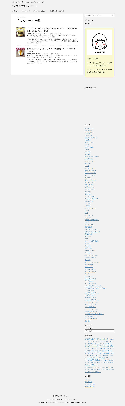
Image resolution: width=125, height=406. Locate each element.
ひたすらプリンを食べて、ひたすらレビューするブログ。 (62, 399)
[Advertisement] (99, 107)
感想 (40, 35)
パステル (87, 203)
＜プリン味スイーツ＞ (92, 316)
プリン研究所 (89, 215)
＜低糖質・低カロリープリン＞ (94, 314)
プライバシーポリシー (40, 11)
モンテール (88, 248)
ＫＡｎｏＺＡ (89, 276)
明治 (86, 238)
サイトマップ (25, 11)
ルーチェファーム (90, 257)
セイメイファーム (90, 180)
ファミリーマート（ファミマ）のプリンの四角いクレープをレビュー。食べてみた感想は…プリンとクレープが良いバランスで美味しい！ (99, 348)
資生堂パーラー (90, 168)
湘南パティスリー (90, 170)
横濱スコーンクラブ (91, 255)
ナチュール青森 (90, 196)
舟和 (86, 213)
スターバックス (90, 175)
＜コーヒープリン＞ (91, 309)
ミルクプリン (53, 55)
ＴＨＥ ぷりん (89, 281)
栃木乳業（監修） (90, 189)
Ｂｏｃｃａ (64, 55)
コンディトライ (90, 161)
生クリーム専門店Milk (91, 199)
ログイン (87, 379)
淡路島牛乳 (88, 130)
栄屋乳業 (87, 163)
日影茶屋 (87, 206)
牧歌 (59, 55)
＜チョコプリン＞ (90, 307)
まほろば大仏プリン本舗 (92, 231)
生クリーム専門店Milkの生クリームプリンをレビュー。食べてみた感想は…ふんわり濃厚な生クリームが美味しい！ (99, 362)
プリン (30, 35)
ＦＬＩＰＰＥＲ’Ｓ (90, 271)
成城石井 (87, 177)
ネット (70, 55)
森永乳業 (87, 243)
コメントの (90, 384)
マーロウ (87, 236)
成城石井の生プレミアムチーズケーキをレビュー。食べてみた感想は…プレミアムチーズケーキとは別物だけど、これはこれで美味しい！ (99, 341)
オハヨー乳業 (89, 142)
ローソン (87, 260)
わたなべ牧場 (89, 264)
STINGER (83, 402)
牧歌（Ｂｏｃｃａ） (43, 54)
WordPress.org (89, 386)
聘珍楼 (87, 222)
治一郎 (87, 166)
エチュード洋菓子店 (91, 137)
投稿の (88, 382)
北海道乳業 (88, 227)
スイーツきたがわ (90, 173)
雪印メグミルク (90, 250)
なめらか (33, 37)
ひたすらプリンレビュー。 (25, 6)
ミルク (39, 37)
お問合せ (15, 11)
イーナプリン (89, 133)
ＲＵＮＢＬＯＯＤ (90, 278)
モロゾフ (87, 246)
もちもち (39, 57)
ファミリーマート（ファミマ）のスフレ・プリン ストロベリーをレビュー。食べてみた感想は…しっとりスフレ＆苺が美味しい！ (99, 355)
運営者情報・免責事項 (57, 11)
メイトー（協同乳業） (92, 241)
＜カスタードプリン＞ (54, 33)
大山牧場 (87, 140)
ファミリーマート (43, 33)
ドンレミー (88, 194)
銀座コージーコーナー (92, 156)
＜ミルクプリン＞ (55, 54)
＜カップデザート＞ (91, 318)
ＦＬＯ (87, 274)
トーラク (87, 191)
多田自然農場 (89, 184)
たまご (29, 37)
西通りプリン (89, 201)
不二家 (87, 210)
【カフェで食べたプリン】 (93, 285)
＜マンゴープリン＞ (91, 302)
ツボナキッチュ (90, 187)
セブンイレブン (90, 182)
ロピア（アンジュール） (92, 262)
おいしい (57, 57)
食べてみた (45, 35)
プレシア (87, 217)
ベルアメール (89, 224)
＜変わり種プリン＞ (91, 311)
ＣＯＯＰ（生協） (90, 269)
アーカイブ (89, 328)
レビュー (35, 35)
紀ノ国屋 (87, 152)
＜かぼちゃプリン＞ (91, 297)
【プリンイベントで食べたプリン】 (96, 288)
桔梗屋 (87, 149)
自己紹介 (87, 321)
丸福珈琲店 (88, 234)
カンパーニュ (89, 147)
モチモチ (45, 57)
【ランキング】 (90, 290)
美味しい (74, 35)
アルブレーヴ (89, 128)
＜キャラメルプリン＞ (92, 300)
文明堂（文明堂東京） (92, 220)
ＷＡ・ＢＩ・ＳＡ (90, 283)
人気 (73, 55)
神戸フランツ (89, 159)
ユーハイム (88, 253)
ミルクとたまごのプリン (49, 37)
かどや (87, 144)
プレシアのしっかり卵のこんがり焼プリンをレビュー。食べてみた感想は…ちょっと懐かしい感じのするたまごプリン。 (99, 369)
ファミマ (62, 35)
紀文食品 (87, 154)
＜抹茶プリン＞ (90, 295)
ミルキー (68, 35)
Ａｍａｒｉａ (89, 267)
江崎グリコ (88, 135)
